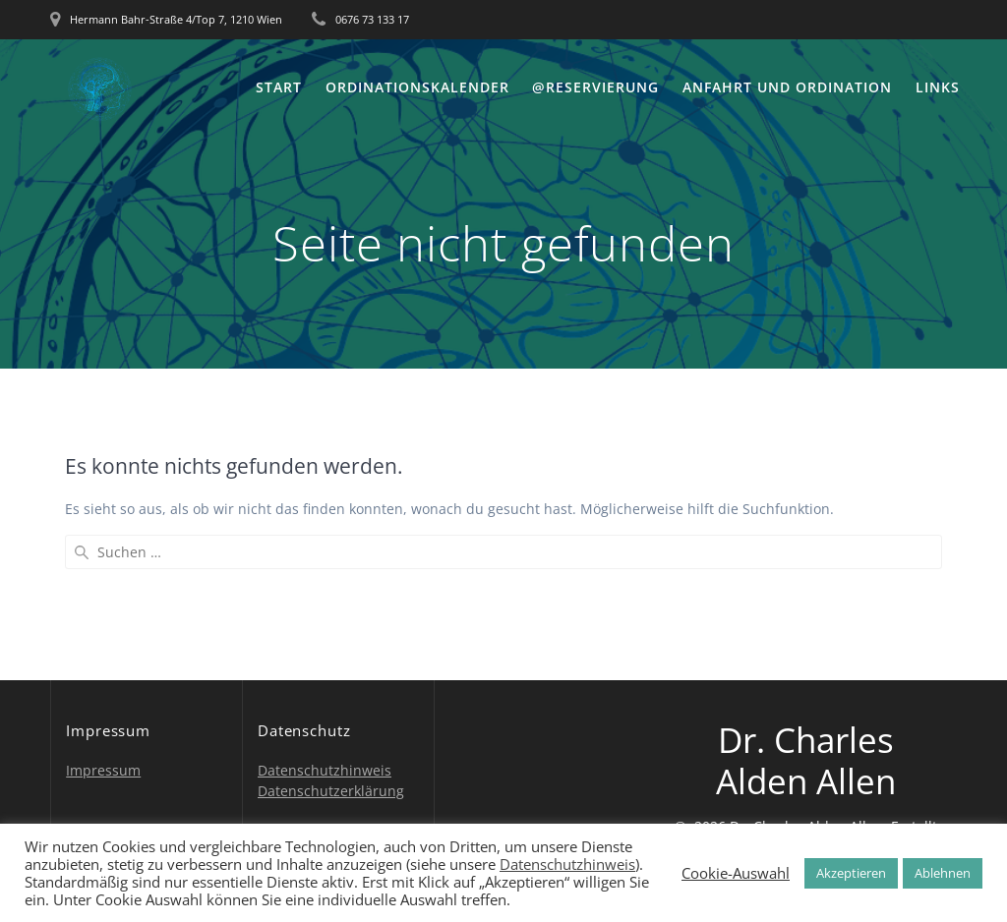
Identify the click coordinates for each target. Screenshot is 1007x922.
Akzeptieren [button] (851, 873)
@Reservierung (595, 87)
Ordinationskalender (417, 87)
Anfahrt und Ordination (787, 87)
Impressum (103, 770)
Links (938, 87)
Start (279, 87)
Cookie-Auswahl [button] (735, 873)
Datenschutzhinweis (324, 770)
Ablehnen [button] (943, 873)
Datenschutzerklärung (331, 790)
